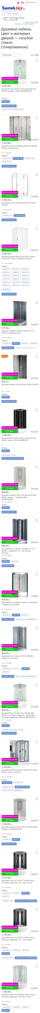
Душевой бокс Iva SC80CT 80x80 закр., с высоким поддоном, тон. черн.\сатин (19, 882)
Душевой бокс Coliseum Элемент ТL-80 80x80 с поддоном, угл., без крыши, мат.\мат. (18, 551)
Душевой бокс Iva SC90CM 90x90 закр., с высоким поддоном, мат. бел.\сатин (19, 996)
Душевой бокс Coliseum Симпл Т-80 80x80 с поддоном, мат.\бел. (19, 603)
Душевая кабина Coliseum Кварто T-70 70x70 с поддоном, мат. (18, 332)
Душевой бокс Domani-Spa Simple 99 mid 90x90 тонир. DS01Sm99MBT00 (19, 439)
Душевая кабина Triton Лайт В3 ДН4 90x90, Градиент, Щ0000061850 (20, 828)
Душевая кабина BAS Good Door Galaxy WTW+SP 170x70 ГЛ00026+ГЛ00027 (18, 258)
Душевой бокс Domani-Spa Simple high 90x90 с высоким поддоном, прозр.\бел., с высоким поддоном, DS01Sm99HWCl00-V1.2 (19, 716)
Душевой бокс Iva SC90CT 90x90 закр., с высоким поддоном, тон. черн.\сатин (19, 939)
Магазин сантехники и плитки (12, 10)
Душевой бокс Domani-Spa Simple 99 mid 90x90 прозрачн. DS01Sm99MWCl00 (19, 90)
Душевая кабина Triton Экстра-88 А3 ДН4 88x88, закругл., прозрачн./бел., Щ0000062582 (19, 497)
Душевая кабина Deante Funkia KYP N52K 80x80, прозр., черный (19, 771)
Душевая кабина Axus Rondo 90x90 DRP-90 (20, 385)
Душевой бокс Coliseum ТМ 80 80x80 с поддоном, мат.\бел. (18, 657)
